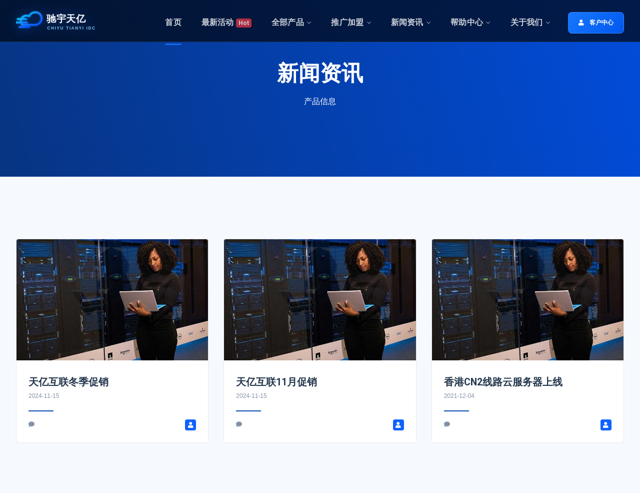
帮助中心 (466, 22)
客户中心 (596, 22)
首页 (173, 22)
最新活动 (227, 23)
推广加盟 (347, 22)
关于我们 (526, 22)
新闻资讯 (407, 22)
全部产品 (288, 22)
